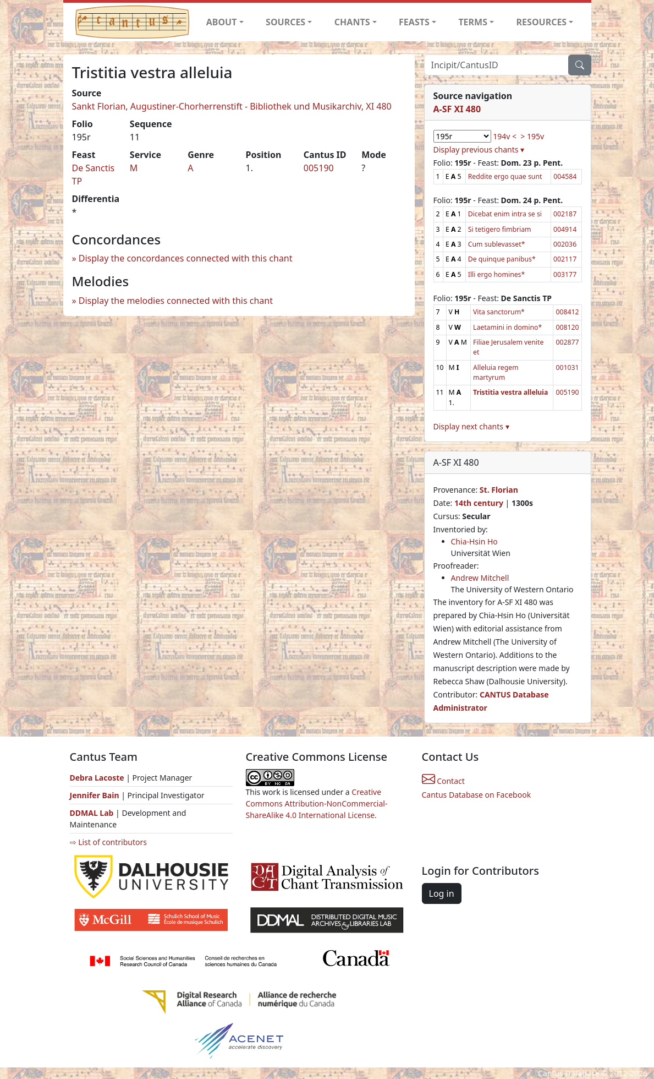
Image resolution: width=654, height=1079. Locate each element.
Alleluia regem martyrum (496, 372)
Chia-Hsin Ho (474, 541)
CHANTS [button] (352, 22)
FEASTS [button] (414, 22)
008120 (567, 327)
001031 (567, 367)
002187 (564, 214)
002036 (564, 244)
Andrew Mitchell (480, 578)
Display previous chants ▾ (479, 149)
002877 (567, 342)
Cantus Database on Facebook (476, 794)
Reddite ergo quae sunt (505, 176)
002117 (564, 259)
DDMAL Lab (92, 813)
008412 (567, 312)
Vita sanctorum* (499, 312)
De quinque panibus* (502, 259)
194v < (504, 136)
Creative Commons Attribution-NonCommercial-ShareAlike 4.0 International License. (317, 803)
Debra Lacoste (97, 777)
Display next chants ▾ (471, 426)
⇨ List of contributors (108, 842)
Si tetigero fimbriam (499, 229)
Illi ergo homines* (496, 274)
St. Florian (499, 489)
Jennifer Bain (96, 795)
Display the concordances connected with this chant (186, 258)
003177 (564, 274)
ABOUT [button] (221, 22)
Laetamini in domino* (507, 327)
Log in (441, 893)
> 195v (532, 136)
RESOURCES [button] (541, 22)
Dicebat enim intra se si (505, 214)
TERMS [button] (472, 22)
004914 (564, 229)
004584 (564, 176)
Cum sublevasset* (496, 244)
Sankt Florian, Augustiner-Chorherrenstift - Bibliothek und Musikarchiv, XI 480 (232, 106)
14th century (478, 503)
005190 (319, 168)
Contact (443, 781)
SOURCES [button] (285, 22)
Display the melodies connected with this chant (176, 301)
